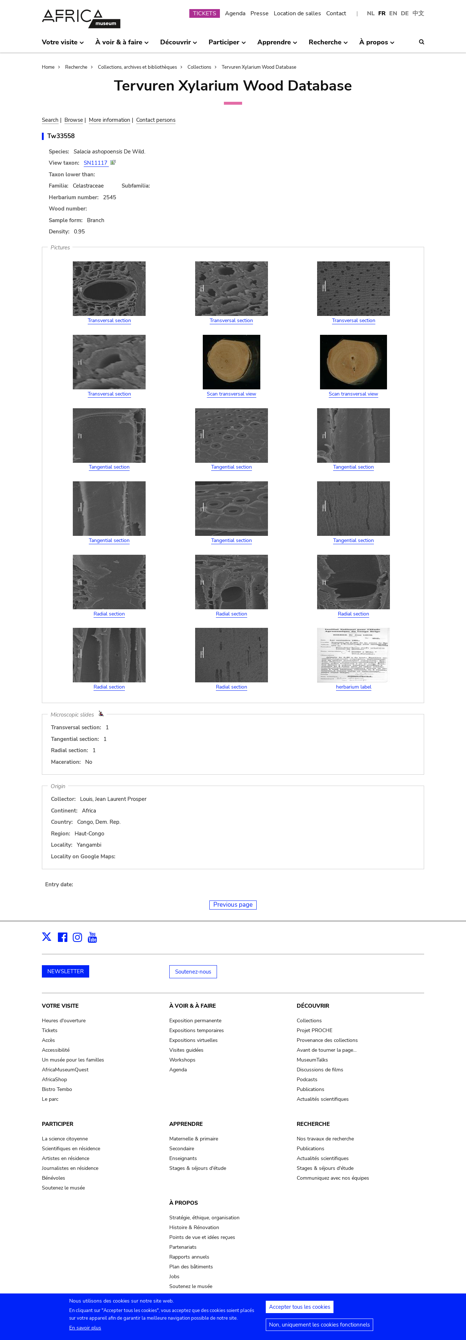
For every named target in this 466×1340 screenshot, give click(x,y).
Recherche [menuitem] (328, 45)
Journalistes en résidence (70, 1168)
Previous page (233, 904)
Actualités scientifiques (323, 1099)
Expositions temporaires (196, 1030)
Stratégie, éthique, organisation (204, 1217)
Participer (57, 1124)
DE (405, 13)
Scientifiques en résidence (71, 1148)
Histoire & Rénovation (194, 1227)
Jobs (174, 1276)
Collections (199, 67)
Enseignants (183, 1158)
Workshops (182, 1059)
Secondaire (181, 1148)
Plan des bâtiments (191, 1266)
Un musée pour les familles (73, 1059)
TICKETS (204, 13)
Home (48, 67)
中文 (418, 13)
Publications (310, 1089)
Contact (336, 13)
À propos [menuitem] (377, 45)
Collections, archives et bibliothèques (137, 67)
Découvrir (313, 1006)
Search (50, 120)
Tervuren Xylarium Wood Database (259, 67)
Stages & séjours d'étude (197, 1168)
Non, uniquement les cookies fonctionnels (319, 1327)
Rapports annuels (189, 1256)
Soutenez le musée (63, 1187)
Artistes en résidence (65, 1158)
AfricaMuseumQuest (65, 1069)
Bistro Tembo (57, 1089)
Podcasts (307, 1079)
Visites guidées (186, 1050)
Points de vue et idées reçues (202, 1237)
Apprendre (186, 1124)
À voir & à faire (192, 1006)
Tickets (50, 1030)
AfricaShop (54, 1079)
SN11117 (96, 163)
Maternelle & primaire (193, 1138)
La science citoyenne (65, 1138)
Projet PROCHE (314, 1030)
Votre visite (60, 1006)
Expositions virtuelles (193, 1040)
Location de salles (297, 13)
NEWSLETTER (65, 971)
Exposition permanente (195, 1020)
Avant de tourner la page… (327, 1050)
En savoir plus (85, 1330)
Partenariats (183, 1247)
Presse (259, 13)
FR (382, 13)
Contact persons (155, 120)
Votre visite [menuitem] (63, 45)
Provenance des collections (327, 1040)
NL (371, 13)
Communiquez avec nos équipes (333, 1178)
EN (393, 13)
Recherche (76, 67)
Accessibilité (56, 1050)
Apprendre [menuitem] (277, 45)
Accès (48, 1040)
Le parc (50, 1099)
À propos (183, 1203)
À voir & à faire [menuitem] (122, 45)
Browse (73, 120)
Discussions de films (320, 1069)
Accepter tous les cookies (299, 1309)
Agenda (235, 13)
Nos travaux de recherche (325, 1138)
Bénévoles (53, 1178)
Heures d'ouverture (64, 1020)
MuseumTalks (312, 1059)
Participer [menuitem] (227, 45)
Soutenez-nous (193, 971)
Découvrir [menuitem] (178, 45)
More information (109, 120)
